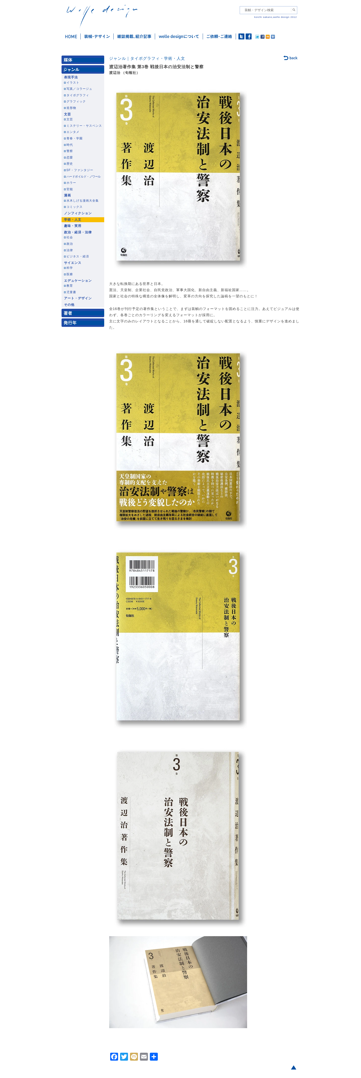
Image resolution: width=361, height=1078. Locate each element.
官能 (69, 189)
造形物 (71, 108)
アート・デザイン (78, 298)
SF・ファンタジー (79, 170)
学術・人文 (72, 219)
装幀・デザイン (97, 36)
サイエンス (72, 263)
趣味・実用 (72, 226)
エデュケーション (78, 280)
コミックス (74, 207)
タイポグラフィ (77, 95)
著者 (84, 314)
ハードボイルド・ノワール (83, 176)
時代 (69, 145)
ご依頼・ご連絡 (219, 36)
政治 (69, 244)
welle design (101, 16)
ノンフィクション (78, 213)
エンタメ (72, 132)
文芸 (67, 114)
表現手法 (71, 77)
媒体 (84, 61)
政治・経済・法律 (78, 232)
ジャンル (84, 70)
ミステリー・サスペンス (84, 125)
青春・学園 (74, 138)
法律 (69, 250)
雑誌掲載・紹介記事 (134, 36)
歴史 (69, 163)
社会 (69, 237)
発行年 (84, 324)
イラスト (72, 82)
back (290, 58)
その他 (69, 305)
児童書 (71, 292)
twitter (241, 36)
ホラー (71, 183)
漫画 (67, 195)
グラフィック (76, 101)
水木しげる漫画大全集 (82, 200)
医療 (69, 274)
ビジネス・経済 (77, 256)
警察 (69, 151)
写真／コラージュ (79, 89)
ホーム (71, 36)
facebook (249, 36)
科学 (69, 268)
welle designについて (179, 36)
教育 (69, 285)
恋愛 (69, 157)
